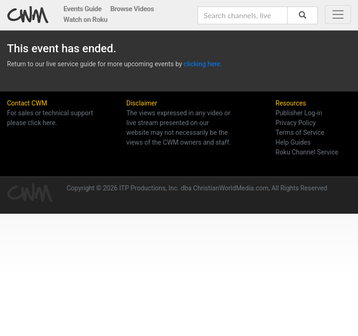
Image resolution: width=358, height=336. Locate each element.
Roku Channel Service (306, 152)
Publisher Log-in (298, 113)
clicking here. (203, 64)
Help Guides (292, 142)
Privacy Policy (295, 122)
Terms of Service (299, 132)
